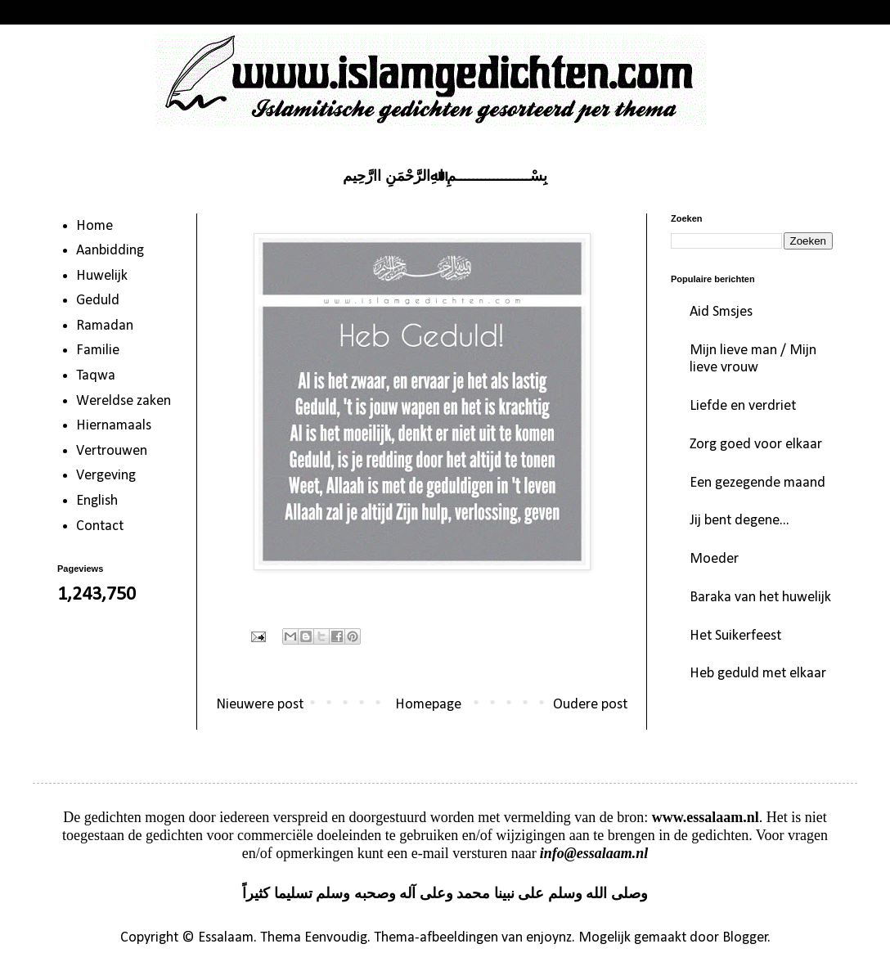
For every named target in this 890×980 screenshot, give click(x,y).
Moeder (714, 559)
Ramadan (104, 326)
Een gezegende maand (757, 483)
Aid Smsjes (721, 312)
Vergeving (106, 475)
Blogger (745, 938)
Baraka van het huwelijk (760, 597)
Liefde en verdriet (743, 406)
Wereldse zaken (123, 401)
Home (94, 226)
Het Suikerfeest (735, 636)
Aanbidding (110, 250)
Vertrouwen (111, 451)
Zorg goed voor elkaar (756, 444)
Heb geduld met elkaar (758, 673)
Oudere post (590, 705)
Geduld (97, 300)
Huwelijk (102, 276)
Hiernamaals (113, 426)
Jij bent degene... (739, 520)
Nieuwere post (259, 705)
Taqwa (95, 376)
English (97, 501)
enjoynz (549, 938)
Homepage (428, 705)
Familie (97, 350)
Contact (100, 526)
